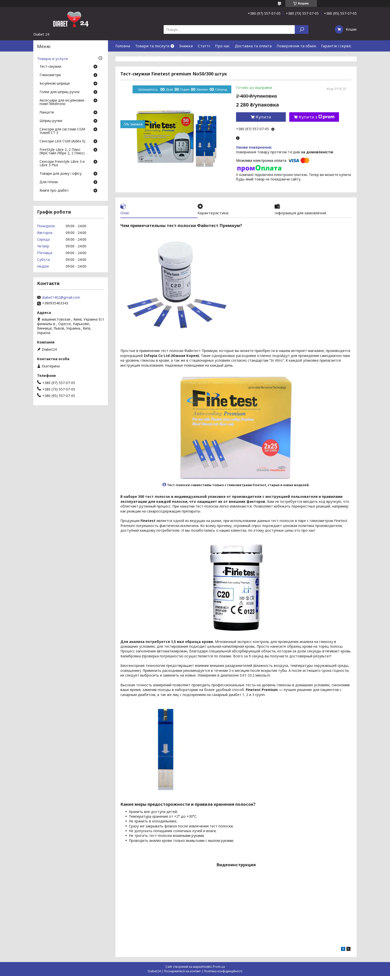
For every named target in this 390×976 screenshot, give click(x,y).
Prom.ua (219, 967)
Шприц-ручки (51, 121)
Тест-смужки (50, 67)
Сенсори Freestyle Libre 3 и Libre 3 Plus (62, 163)
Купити (263, 117)
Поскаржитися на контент (182, 971)
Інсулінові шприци (55, 84)
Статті (204, 45)
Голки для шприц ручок (60, 92)
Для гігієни (49, 182)
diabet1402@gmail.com (61, 297)
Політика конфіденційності (223, 971)
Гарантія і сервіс (336, 45)
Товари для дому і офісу (61, 174)
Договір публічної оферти (182, 57)
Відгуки (145, 57)
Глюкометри (50, 75)
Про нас (222, 45)
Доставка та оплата (253, 45)
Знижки (186, 45)
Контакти (124, 57)
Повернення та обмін (296, 45)
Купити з (317, 117)
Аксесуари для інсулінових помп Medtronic (62, 102)
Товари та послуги (152, 45)
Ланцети (47, 113)
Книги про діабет (54, 191)
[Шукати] (301, 29)
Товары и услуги (52, 58)
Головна (122, 45)
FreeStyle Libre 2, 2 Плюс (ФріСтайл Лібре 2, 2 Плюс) (62, 151)
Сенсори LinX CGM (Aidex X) (62, 141)
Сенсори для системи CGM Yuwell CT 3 (62, 131)
